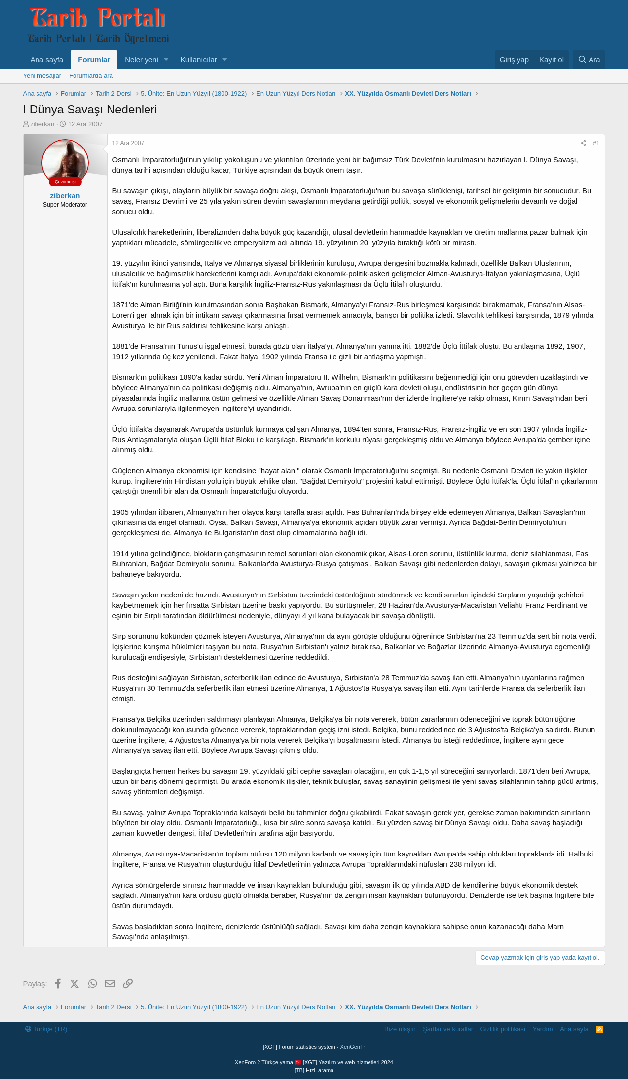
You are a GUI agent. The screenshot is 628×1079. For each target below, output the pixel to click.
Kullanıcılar (199, 59)
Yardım (543, 1029)
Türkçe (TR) (46, 1029)
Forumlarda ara (91, 75)
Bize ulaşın (400, 1029)
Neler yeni (141, 59)
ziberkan (42, 124)
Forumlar (94, 59)
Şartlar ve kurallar (448, 1029)
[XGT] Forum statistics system (314, 1047)
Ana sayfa (47, 59)
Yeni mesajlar (42, 75)
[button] (166, 59)
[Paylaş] (583, 143)
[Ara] (589, 59)
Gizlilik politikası (503, 1029)
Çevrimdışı (65, 181)
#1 (596, 143)
